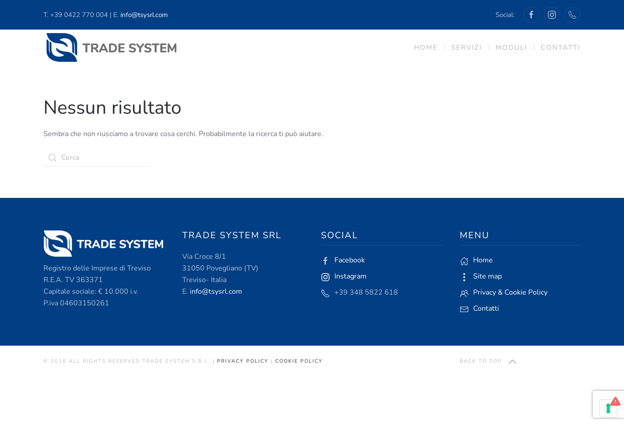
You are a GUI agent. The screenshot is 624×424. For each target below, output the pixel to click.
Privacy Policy (243, 361)
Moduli (511, 47)
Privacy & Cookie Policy (510, 292)
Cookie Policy (299, 361)
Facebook (349, 260)
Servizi (466, 47)
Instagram (350, 276)
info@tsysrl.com (144, 14)
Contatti (561, 47)
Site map (487, 276)
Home (426, 47)
